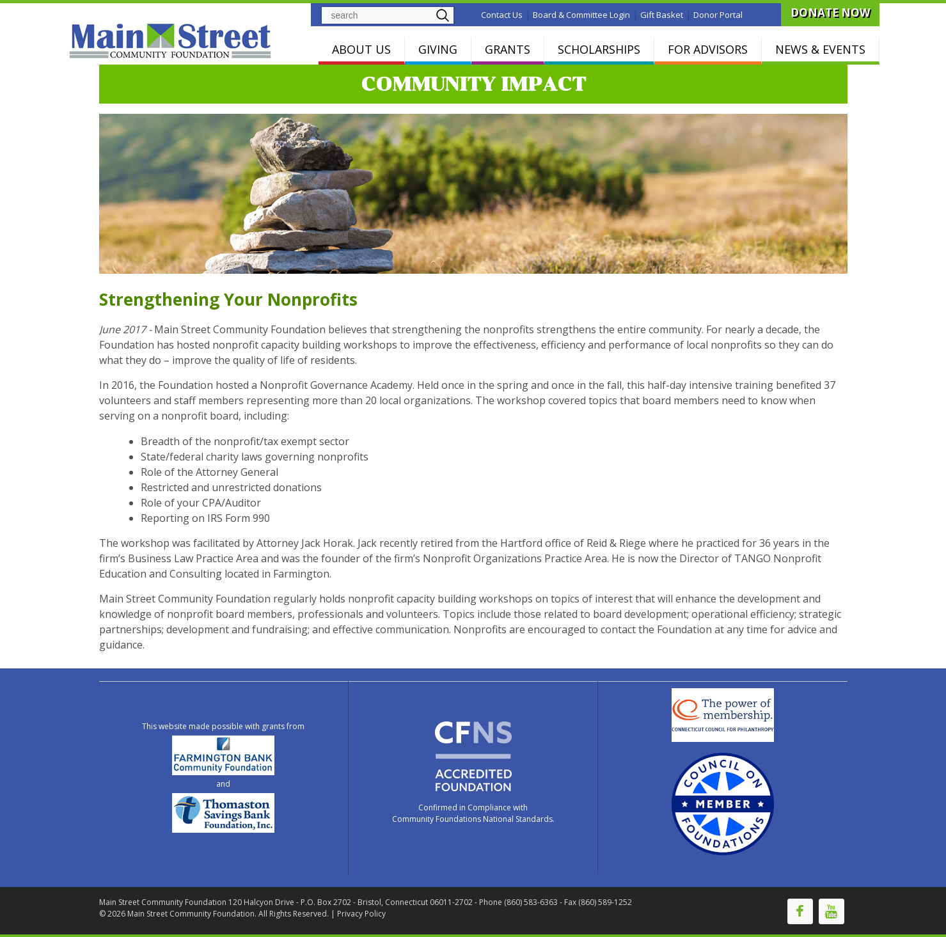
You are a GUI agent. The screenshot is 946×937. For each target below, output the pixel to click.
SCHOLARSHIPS (599, 49)
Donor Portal (718, 14)
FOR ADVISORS (708, 49)
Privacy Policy (361, 913)
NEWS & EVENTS (820, 49)
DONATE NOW (830, 12)
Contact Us (502, 14)
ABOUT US (361, 49)
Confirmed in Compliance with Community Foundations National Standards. (473, 813)
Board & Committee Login (581, 14)
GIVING (437, 49)
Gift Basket (661, 14)
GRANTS (507, 49)
